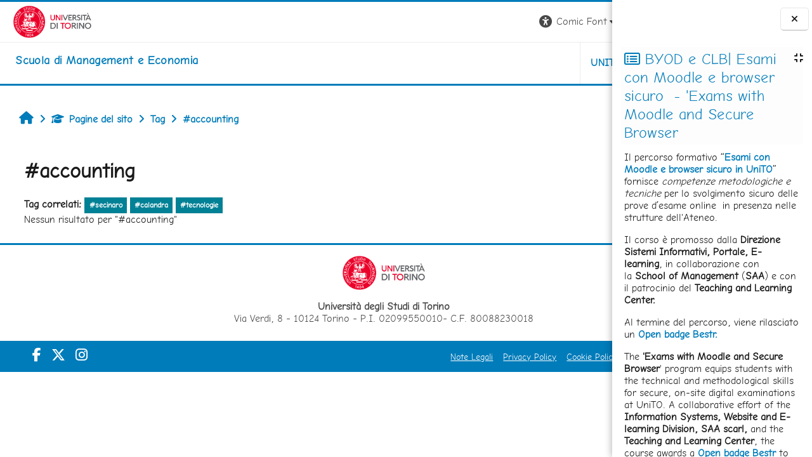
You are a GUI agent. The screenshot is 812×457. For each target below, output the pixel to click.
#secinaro (98, 205)
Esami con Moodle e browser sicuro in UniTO (698, 163)
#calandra (145, 205)
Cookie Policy (449, 356)
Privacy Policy (387, 356)
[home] (94, 60)
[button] (435, 22)
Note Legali (329, 356)
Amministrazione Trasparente (541, 356)
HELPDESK (535, 62)
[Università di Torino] (39, 21)
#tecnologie (193, 205)
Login (590, 21)
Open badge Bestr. (677, 334)
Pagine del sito (85, 119)
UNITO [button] (463, 62)
